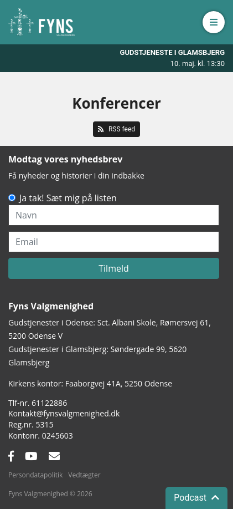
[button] (214, 22)
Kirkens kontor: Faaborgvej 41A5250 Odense (90, 383)
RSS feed (116, 129)
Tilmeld (114, 268)
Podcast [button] (196, 497)
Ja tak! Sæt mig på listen (68, 198)
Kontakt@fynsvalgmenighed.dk (64, 413)
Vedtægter (84, 475)
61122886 (49, 403)
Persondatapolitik (35, 475)
